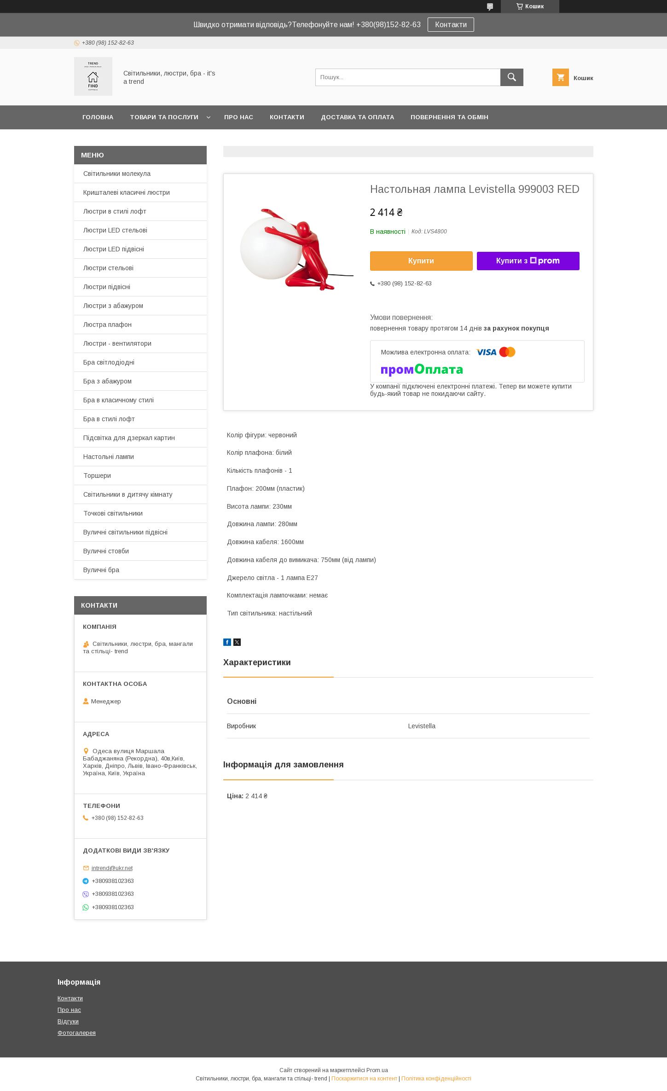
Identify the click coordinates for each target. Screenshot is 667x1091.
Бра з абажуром (107, 381)
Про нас (238, 117)
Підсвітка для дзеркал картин (129, 437)
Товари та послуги (164, 117)
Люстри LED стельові (115, 230)
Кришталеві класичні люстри (126, 192)
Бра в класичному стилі (118, 400)
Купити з (528, 261)
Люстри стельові (108, 268)
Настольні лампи (108, 456)
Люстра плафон (107, 324)
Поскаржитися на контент (364, 1078)
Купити (421, 261)
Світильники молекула (117, 173)
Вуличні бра (101, 570)
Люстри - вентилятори (117, 343)
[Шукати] (511, 77)
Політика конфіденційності (436, 1078)
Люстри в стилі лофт (114, 211)
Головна (97, 117)
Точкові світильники (113, 513)
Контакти (451, 25)
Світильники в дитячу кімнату (128, 494)
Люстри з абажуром (113, 305)
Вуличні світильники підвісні (125, 532)
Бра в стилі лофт (109, 419)
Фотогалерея (77, 1032)
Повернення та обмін (449, 117)
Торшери (97, 475)
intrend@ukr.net (112, 868)
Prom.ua (377, 1070)
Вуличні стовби (106, 551)
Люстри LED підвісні (113, 249)
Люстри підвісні (106, 286)
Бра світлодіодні (108, 362)
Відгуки (68, 1021)
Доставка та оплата (357, 117)
